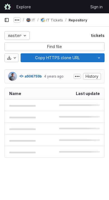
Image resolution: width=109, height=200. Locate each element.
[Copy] (57, 57)
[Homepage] (7, 6)
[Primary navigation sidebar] (6, 20)
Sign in (96, 6)
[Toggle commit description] (77, 76)
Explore (23, 6)
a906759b (30, 76)
